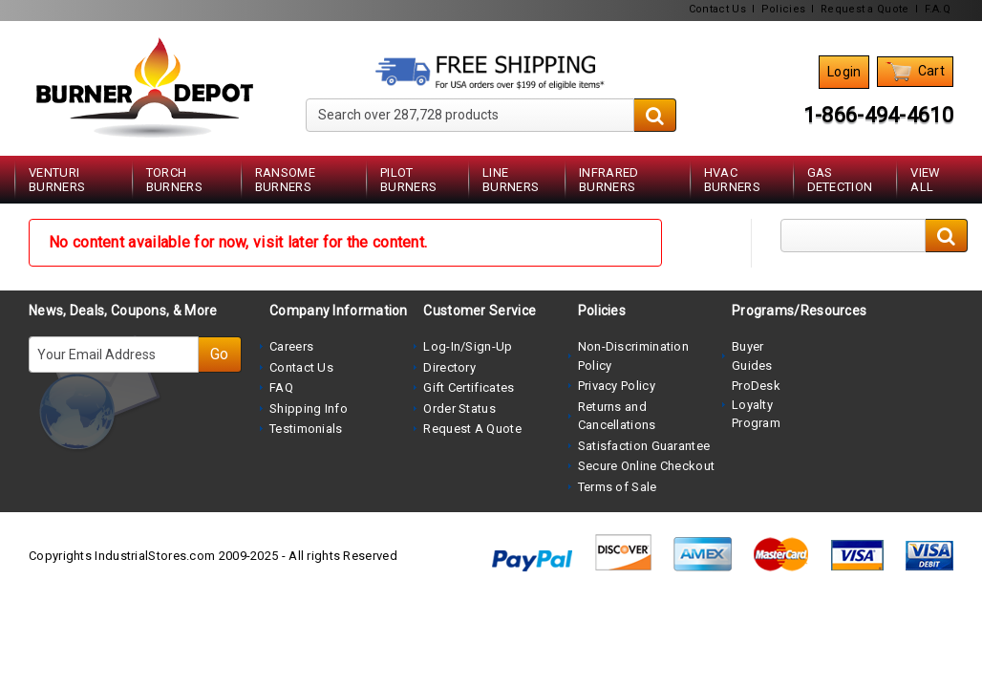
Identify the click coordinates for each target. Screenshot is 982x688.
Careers (291, 346)
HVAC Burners (732, 179)
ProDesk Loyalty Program (756, 404)
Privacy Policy (616, 385)
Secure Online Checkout (646, 466)
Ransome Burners (285, 179)
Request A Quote (472, 428)
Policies (783, 9)
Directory (449, 367)
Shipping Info (308, 408)
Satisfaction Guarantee (644, 446)
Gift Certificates (468, 387)
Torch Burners (174, 179)
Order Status (459, 408)
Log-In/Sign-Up (467, 346)
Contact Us (717, 9)
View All (925, 179)
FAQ (281, 387)
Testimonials (306, 428)
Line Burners (510, 179)
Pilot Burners (408, 179)
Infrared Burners (608, 179)
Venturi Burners (57, 179)
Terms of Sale (617, 487)
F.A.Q (938, 9)
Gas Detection (840, 179)
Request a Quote (865, 9)
